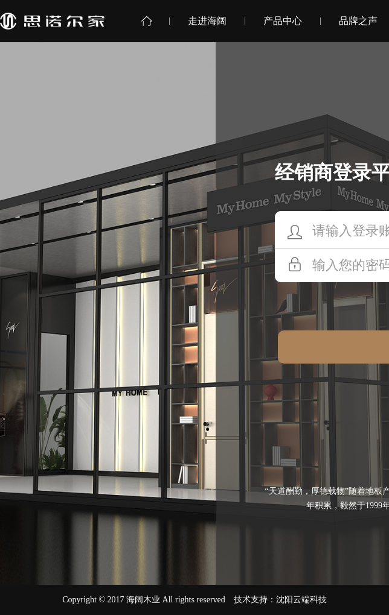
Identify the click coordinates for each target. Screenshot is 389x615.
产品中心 (282, 21)
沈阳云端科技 (301, 599)
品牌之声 (358, 21)
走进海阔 (207, 21)
